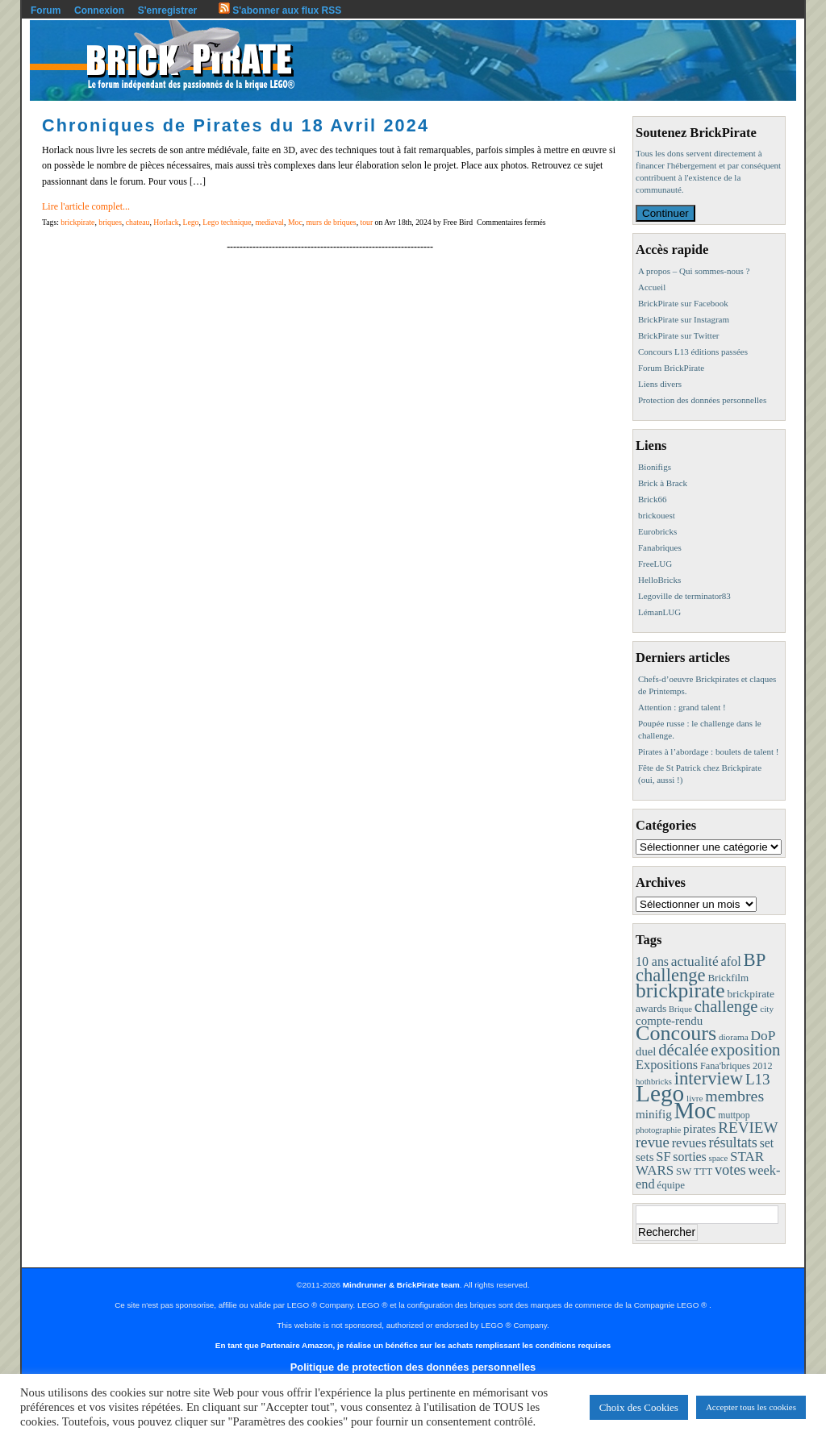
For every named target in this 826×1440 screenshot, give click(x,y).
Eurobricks (657, 531)
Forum (45, 10)
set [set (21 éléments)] (767, 1143)
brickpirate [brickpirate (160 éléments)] (680, 990)
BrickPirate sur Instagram (683, 319)
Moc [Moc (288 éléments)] (695, 1110)
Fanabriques (660, 547)
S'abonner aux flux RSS (280, 10)
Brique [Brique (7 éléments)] (680, 1009)
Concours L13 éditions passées (693, 351)
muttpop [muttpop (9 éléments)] (733, 1115)
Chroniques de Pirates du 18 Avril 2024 (235, 125)
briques (110, 222)
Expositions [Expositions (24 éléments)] (667, 1064)
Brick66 (652, 499)
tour (367, 222)
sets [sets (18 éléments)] (644, 1157)
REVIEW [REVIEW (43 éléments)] (748, 1127)
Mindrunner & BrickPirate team (401, 1284)
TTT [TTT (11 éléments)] (703, 1171)
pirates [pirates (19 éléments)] (699, 1128)
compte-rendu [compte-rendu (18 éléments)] (669, 1020)
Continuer (665, 213)
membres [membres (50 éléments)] (734, 1096)
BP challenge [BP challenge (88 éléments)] (700, 967)
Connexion (99, 10)
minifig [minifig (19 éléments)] (654, 1114)
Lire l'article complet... (86, 206)
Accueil (651, 287)
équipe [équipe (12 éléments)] (671, 1185)
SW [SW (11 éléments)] (683, 1171)
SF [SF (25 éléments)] (663, 1156)
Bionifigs (654, 467)
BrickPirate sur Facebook (683, 303)
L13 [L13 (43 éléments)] (757, 1079)
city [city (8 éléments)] (767, 1008)
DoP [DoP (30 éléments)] (762, 1035)
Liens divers (660, 384)
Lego (191, 222)
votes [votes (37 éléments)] (730, 1170)
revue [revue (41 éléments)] (653, 1142)
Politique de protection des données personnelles (413, 1367)
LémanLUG (659, 612)
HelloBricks (659, 580)
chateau (138, 222)
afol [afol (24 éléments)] (730, 961)
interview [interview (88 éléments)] (708, 1078)
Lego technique (226, 222)
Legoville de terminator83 (684, 596)
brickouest (656, 515)
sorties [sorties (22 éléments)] (690, 1156)
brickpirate (77, 222)
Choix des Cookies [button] (638, 1407)
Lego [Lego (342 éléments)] (660, 1093)
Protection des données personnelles (702, 400)
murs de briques (332, 222)
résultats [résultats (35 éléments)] (732, 1142)
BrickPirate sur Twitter (678, 335)
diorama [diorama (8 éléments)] (734, 1037)
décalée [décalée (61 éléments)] (683, 1049)
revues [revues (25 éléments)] (689, 1143)
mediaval (269, 222)
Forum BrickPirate (671, 367)
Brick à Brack (662, 483)
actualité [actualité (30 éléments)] (695, 961)
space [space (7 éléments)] (718, 1158)
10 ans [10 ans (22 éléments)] (652, 961)
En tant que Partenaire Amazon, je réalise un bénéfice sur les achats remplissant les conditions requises (413, 1345)
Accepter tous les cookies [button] (751, 1407)
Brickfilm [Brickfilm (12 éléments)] (728, 978)
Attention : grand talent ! (682, 707)
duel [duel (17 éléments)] (646, 1051)
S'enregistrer (168, 10)
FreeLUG (655, 563)
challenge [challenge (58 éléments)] (726, 1006)
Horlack (165, 222)
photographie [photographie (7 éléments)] (658, 1130)
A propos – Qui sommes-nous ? (693, 271)
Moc (295, 222)
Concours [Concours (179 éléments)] (676, 1033)
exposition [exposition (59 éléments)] (745, 1050)
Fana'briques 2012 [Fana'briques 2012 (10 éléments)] (736, 1066)
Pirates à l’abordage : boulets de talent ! (708, 751)
